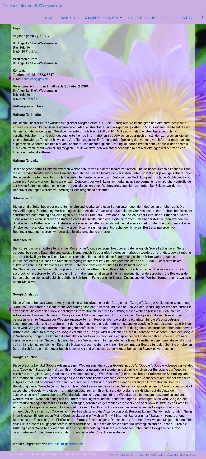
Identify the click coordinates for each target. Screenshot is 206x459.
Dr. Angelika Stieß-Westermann (32, 6)
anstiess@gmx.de (35, 79)
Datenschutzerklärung (159, 454)
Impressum (188, 454)
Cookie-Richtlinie (124, 454)
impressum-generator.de (65, 444)
